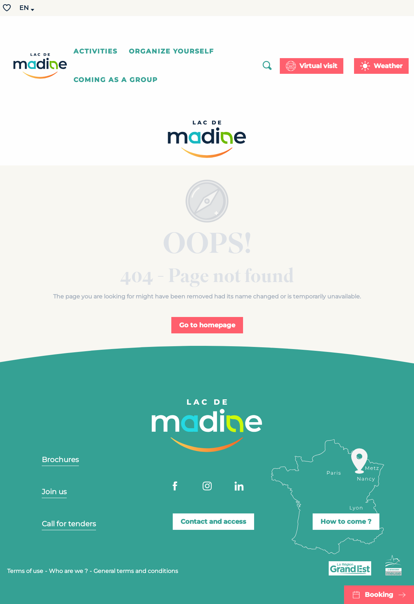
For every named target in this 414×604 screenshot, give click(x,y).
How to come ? (346, 522)
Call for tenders (69, 523)
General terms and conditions (136, 571)
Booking (379, 594)
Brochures (60, 459)
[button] (25, 8)
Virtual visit (318, 66)
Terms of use (25, 571)
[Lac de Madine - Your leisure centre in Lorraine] (207, 140)
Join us (54, 491)
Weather (388, 66)
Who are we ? (68, 571)
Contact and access (213, 522)
